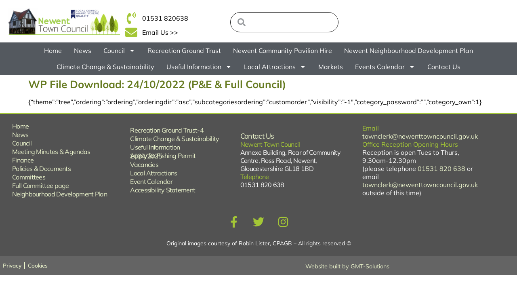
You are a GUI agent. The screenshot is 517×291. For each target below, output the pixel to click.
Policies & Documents (41, 168)
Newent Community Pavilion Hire (282, 50)
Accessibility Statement (162, 190)
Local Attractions (275, 66)
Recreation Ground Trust (184, 50)
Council (119, 50)
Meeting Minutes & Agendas (51, 152)
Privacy (13, 265)
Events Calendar (385, 66)
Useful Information (199, 66)
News (82, 50)
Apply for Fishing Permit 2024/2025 (162, 156)
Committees (28, 177)
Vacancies (144, 164)
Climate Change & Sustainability (105, 67)
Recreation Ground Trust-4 (167, 130)
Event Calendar (151, 181)
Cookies (39, 265)
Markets (330, 67)
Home (53, 50)
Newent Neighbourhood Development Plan (408, 50)
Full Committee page (40, 185)
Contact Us (443, 67)
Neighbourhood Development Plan (59, 194)
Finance (23, 160)
